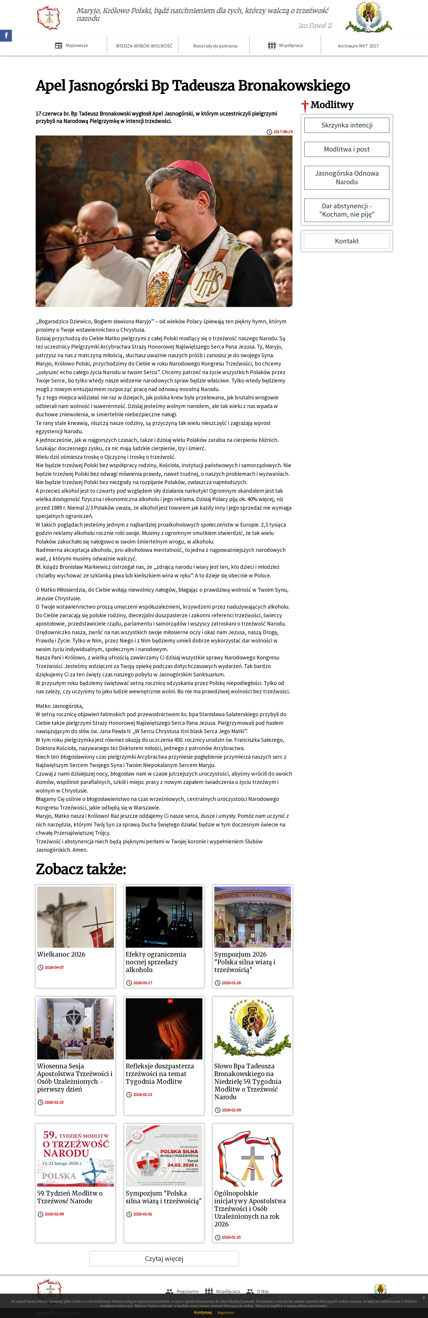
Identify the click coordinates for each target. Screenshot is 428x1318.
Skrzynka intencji (347, 125)
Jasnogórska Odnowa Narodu (347, 177)
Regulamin (226, 1312)
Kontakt (347, 240)
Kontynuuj (203, 1312)
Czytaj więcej (164, 1258)
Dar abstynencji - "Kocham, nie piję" (347, 210)
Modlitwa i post (347, 149)
